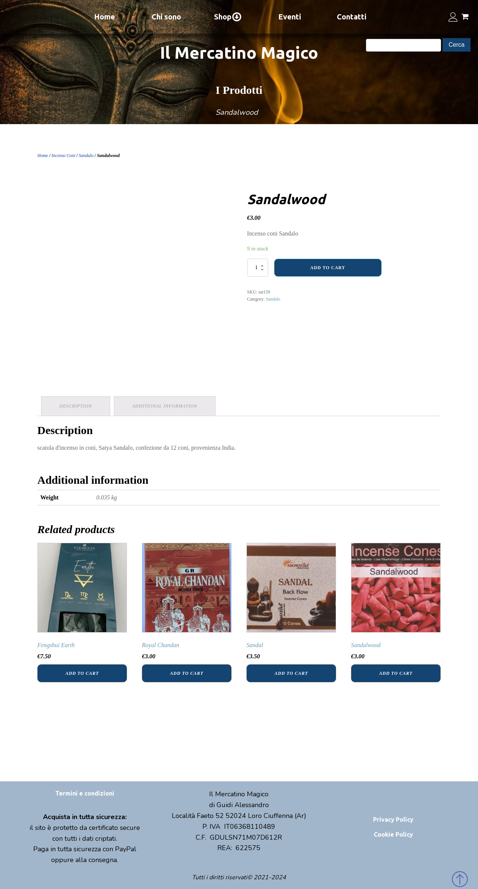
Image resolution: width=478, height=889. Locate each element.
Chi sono (166, 16)
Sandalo (86, 155)
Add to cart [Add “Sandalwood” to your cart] (395, 673)
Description (75, 406)
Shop (228, 17)
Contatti (351, 16)
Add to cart (327, 267)
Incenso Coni (63, 155)
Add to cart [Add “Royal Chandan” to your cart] (186, 673)
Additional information (164, 406)
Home (104, 16)
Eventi (289, 16)
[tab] (75, 406)
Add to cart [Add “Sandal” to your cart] (291, 673)
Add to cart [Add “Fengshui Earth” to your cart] (82, 673)
